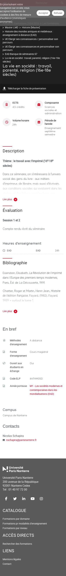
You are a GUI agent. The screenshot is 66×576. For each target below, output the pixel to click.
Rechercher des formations (17, 543)
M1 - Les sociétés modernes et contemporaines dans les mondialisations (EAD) (46, 389)
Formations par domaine (16, 518)
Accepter (43, 13)
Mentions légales (12, 559)
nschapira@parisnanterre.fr (21, 440)
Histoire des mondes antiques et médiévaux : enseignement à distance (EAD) (28, 33)
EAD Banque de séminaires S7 (21, 54)
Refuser (58, 13)
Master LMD (11, 27)
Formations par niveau (15, 528)
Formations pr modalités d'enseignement (25, 523)
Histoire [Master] (31, 27)
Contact (7, 563)
